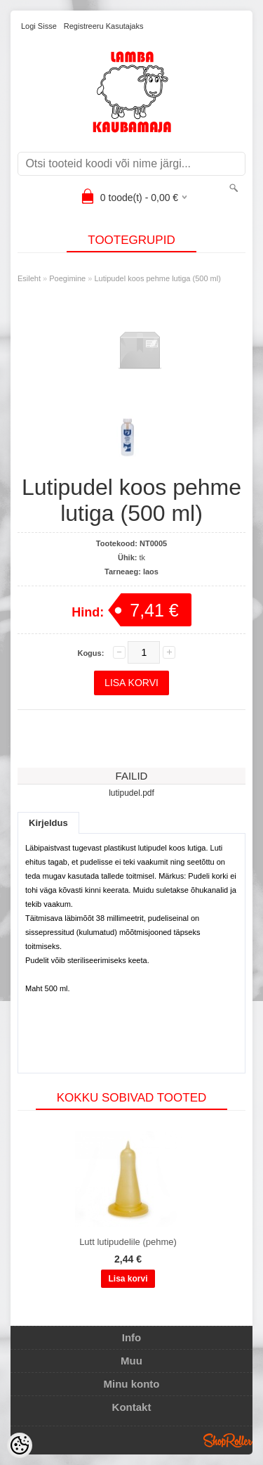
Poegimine (67, 278)
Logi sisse (39, 26)
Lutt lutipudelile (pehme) (128, 1242)
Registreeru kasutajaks (104, 26)
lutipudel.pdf (131, 793)
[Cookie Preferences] (19, 1445)
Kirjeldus (48, 823)
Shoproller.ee (227, 1440)
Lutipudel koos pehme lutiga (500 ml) (157, 278)
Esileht (29, 278)
